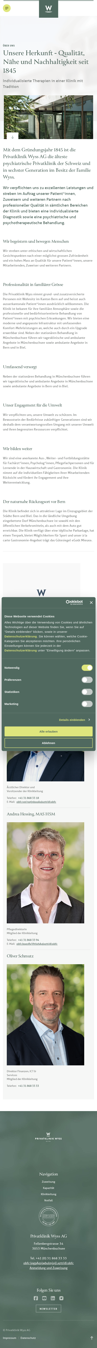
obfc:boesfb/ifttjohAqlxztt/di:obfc (37, 944)
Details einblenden (72, 719)
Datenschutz (28, 1338)
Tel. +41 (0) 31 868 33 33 (48, 1258)
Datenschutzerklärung (20, 636)
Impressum (9, 1338)
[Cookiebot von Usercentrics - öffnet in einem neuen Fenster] (66, 602)
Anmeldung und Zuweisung (49, 1268)
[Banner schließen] (91, 602)
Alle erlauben (48, 731)
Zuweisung (48, 1181)
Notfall (48, 1200)
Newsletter (48, 1308)
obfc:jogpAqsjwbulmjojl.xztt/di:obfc (48, 1263)
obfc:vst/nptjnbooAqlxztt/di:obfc (36, 802)
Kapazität (48, 1188)
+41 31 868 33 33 (28, 1086)
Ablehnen (48, 742)
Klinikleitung (48, 1194)
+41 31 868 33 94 (28, 940)
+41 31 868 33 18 (28, 798)
